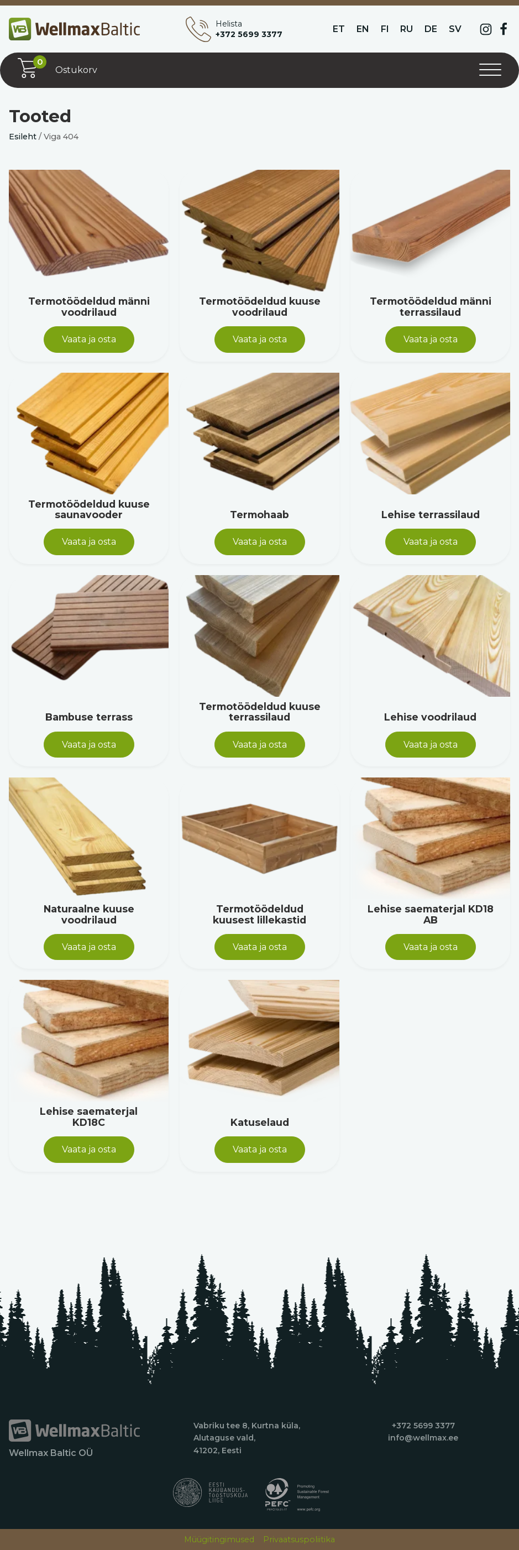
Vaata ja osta (89, 339)
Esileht (22, 137)
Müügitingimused (219, 1539)
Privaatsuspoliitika (299, 1539)
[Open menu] (490, 70)
